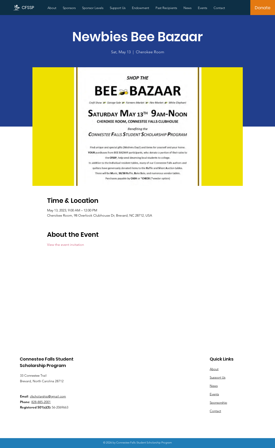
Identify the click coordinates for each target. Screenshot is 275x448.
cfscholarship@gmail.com (48, 396)
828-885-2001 (41, 402)
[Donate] (262, 7)
